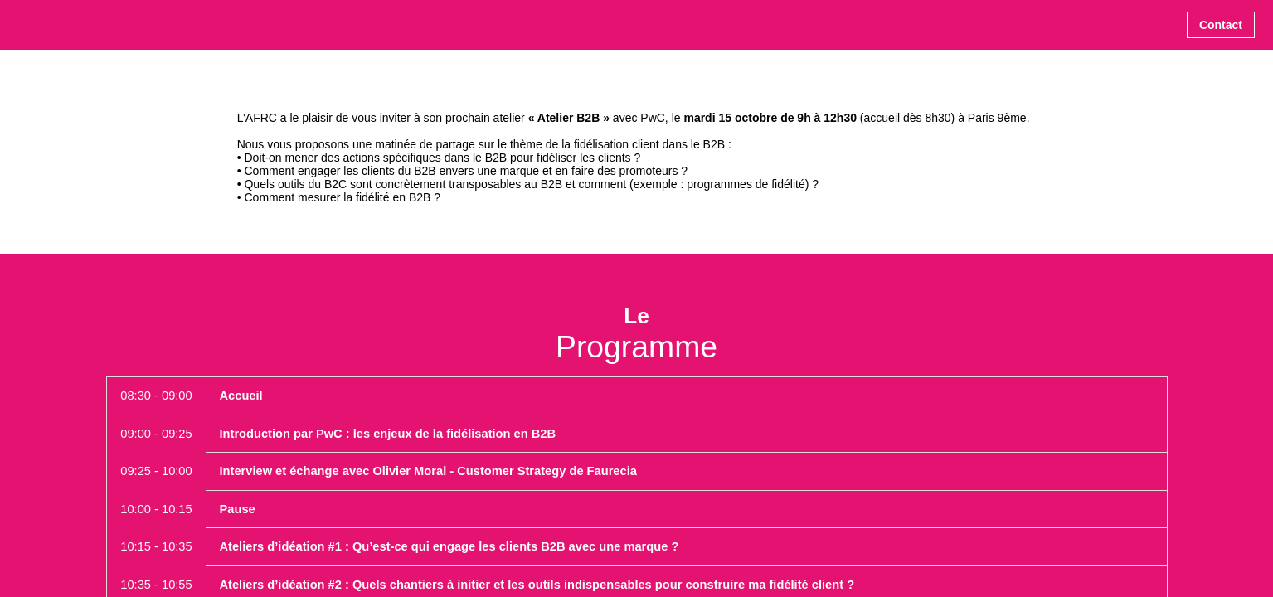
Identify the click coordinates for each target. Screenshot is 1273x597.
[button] (1221, 25)
